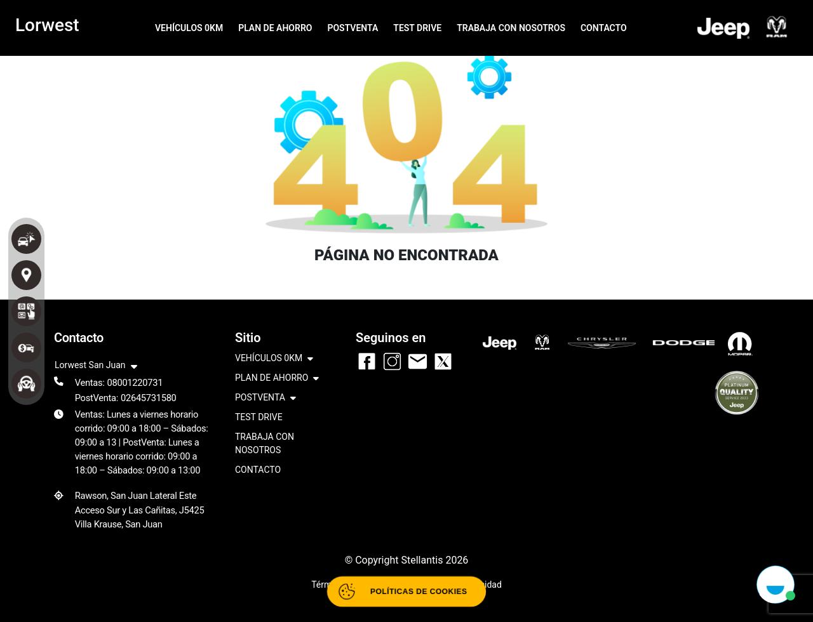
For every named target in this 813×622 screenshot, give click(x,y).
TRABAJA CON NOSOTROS (511, 28)
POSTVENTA (352, 28)
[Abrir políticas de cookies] (406, 591)
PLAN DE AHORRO (275, 28)
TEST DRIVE (417, 28)
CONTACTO (604, 28)
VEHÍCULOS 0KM (189, 28)
